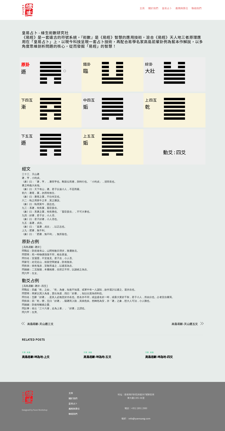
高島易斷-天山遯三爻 (40, 324)
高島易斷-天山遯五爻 (185, 324)
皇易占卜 (167, 8)
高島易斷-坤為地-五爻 (97, 357)
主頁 (142, 8)
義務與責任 (181, 8)
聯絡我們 (197, 8)
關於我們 (153, 8)
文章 (23, 352)
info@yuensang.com (139, 418)
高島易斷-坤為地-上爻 (36, 357)
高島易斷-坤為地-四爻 (159, 357)
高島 (28, 352)
